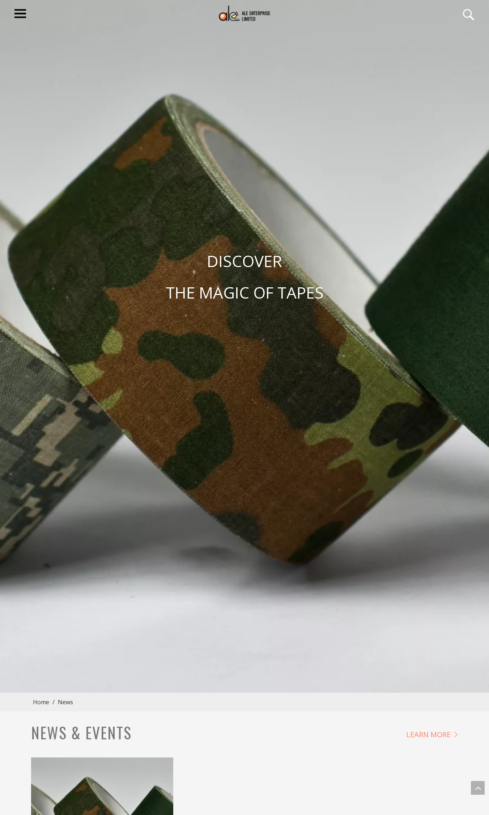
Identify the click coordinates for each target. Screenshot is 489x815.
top (478, 788)
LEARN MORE (428, 734)
